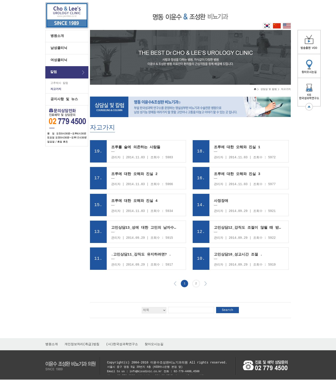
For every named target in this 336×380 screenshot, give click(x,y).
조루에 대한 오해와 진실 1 (237, 148)
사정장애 (221, 201)
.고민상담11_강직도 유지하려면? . (141, 255)
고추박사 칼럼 (59, 83)
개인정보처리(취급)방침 (82, 344)
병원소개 (57, 36)
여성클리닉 (58, 60)
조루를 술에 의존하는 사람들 (136, 148)
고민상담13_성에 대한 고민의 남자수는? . (145, 228)
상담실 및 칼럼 (269, 89)
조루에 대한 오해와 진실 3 (237, 174)
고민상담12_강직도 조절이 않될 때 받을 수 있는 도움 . (248, 228)
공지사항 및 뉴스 (64, 100)
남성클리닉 (58, 48)
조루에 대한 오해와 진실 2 (134, 174)
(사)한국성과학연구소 (122, 344)
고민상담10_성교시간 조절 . (238, 255)
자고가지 (55, 90)
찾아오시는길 (154, 344)
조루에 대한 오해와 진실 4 (134, 201)
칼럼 (53, 72)
